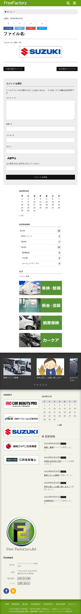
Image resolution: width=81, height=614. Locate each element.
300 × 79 (17, 42)
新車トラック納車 (51, 475)
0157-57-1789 (24, 578)
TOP (7, 604)
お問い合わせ (23, 583)
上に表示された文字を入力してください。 (23, 164)
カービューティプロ (41, 263)
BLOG (40, 231)
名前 (9, 124)
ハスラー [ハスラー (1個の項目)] (22, 276)
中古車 (41, 258)
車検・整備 (48, 447)
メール (10, 135)
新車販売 (41, 253)
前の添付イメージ (14, 69)
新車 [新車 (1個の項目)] (27, 276)
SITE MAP (60, 604)
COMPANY (48, 501)
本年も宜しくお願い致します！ (57, 487)
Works (41, 247)
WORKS (15, 604)
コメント (11, 98)
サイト (9, 146)
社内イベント (41, 236)
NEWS (41, 242)
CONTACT (48, 604)
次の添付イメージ (67, 69)
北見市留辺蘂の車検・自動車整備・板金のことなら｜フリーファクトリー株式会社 (43, 611)
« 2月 (21, 215)
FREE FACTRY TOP (52, 461)
